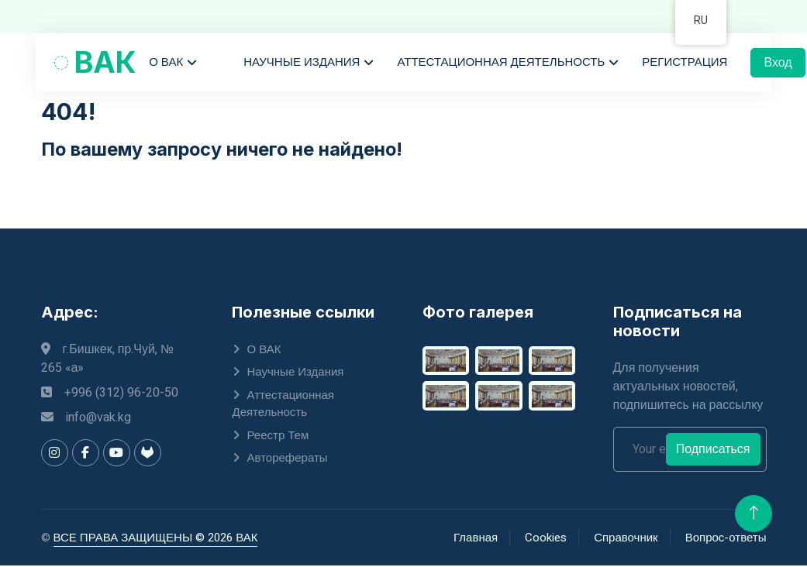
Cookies (546, 539)
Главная (476, 539)
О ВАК (167, 63)
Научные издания (303, 63)
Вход (779, 64)
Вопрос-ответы (726, 539)
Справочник (626, 539)
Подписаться (713, 451)
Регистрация (686, 63)
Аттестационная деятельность (502, 63)
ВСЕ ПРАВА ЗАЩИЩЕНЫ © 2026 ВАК (155, 539)
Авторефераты (287, 459)
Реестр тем (278, 436)
